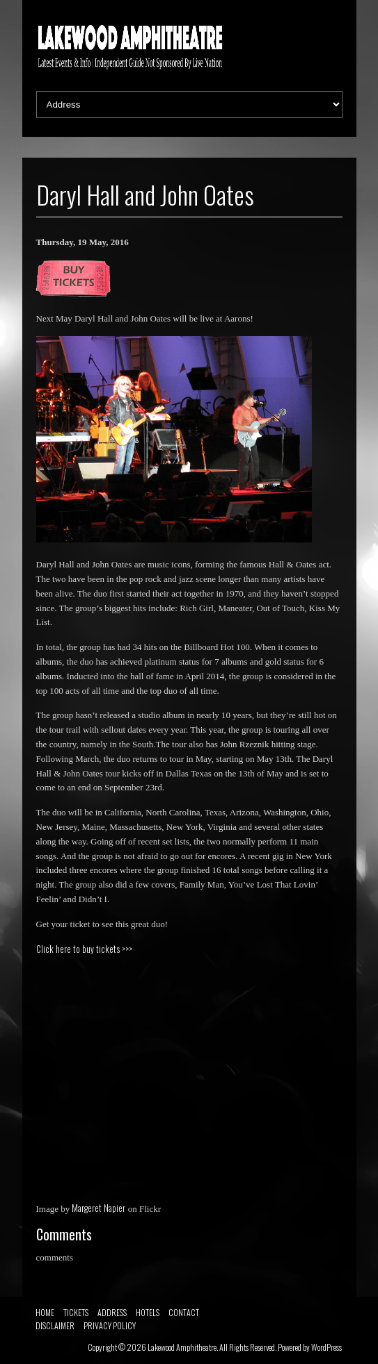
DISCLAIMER (55, 1325)
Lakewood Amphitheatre (182, 1347)
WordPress (326, 1347)
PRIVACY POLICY (110, 1325)
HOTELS (147, 1312)
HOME (45, 1312)
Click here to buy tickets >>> (84, 949)
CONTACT (183, 1312)
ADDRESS (112, 1312)
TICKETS (75, 1312)
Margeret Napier (98, 1208)
